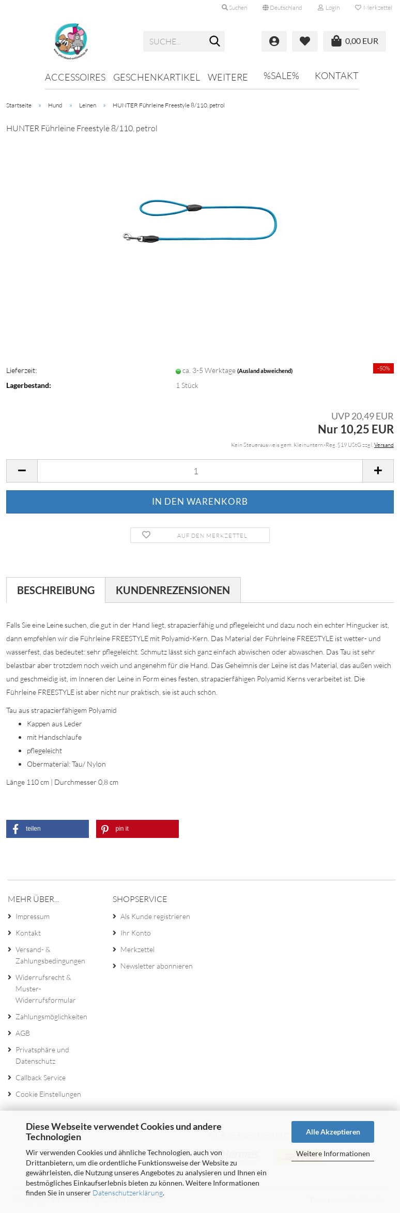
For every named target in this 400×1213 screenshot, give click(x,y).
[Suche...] (215, 42)
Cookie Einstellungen (48, 1094)
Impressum (33, 916)
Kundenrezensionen (173, 590)
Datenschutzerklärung (128, 1192)
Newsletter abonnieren (156, 965)
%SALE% (281, 75)
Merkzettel (373, 7)
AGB (23, 1033)
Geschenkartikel (156, 77)
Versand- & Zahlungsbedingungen (50, 955)
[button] (282, 7)
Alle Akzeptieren (333, 1131)
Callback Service (41, 1077)
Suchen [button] (234, 7)
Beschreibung (56, 590)
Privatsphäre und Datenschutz (42, 1055)
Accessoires (75, 77)
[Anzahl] (200, 471)
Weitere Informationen (333, 1153)
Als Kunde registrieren (155, 916)
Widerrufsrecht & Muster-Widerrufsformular (46, 988)
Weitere (228, 77)
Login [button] (329, 7)
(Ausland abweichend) (265, 370)
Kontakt (337, 75)
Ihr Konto (135, 932)
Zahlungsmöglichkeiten (51, 1016)
